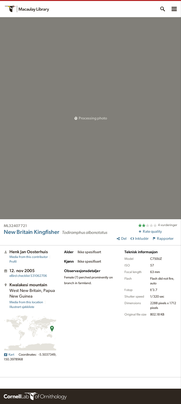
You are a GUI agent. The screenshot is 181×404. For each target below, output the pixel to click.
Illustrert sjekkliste (21, 307)
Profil (12, 261)
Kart (9, 354)
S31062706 (28, 276)
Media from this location (26, 302)
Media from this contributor (28, 257)
